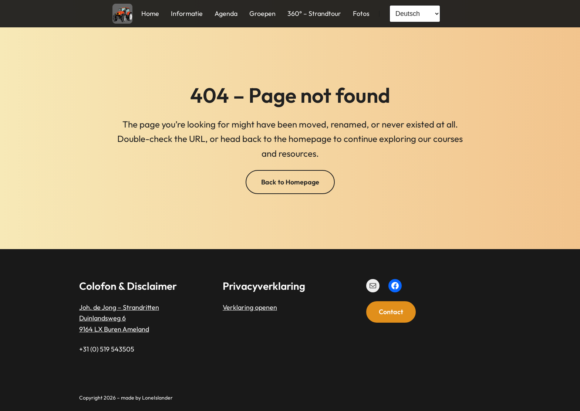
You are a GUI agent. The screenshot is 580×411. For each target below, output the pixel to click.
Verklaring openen (250, 307)
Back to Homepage (290, 182)
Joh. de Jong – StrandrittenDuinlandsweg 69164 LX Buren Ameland (119, 318)
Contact (391, 312)
